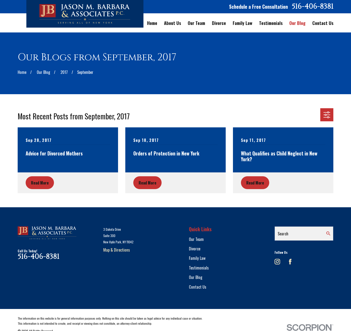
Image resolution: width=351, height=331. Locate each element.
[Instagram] (277, 261)
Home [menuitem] (152, 23)
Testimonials (199, 268)
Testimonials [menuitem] (271, 23)
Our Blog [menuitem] (297, 23)
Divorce (194, 249)
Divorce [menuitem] (219, 23)
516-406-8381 (312, 6)
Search (283, 234)
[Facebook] (290, 261)
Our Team (196, 239)
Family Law (197, 258)
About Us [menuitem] (172, 23)
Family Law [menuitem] (242, 23)
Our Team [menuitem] (196, 23)
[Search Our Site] (328, 233)
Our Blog (195, 277)
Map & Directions (116, 250)
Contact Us (197, 287)
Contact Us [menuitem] (322, 23)
